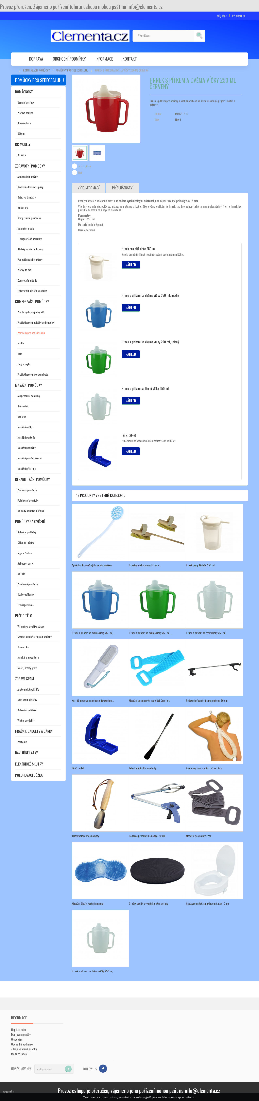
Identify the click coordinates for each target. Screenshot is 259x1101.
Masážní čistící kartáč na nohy (87, 903)
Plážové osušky (25, 113)
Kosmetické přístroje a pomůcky (34, 636)
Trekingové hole (25, 605)
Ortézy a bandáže (26, 197)
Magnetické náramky (30, 239)
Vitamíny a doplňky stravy (30, 626)
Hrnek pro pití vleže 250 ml (139, 248)
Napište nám (18, 1029)
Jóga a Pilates (24, 553)
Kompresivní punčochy (29, 218)
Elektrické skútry (29, 764)
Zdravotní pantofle (27, 280)
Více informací (89, 187)
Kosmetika (23, 647)
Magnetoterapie (25, 228)
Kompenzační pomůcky (36, 70)
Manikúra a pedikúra (28, 657)
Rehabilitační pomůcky (32, 479)
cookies (112, 1097)
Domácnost (24, 91)
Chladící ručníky (25, 542)
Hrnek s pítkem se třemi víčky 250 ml (145, 388)
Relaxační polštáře (26, 710)
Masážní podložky (26, 447)
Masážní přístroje (26, 468)
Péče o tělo (23, 615)
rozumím (8, 1091)
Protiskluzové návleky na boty (32, 374)
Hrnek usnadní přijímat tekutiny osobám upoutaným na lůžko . (153, 254)
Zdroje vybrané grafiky (24, 1049)
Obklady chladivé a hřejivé (30, 510)
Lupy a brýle (23, 364)
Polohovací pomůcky (27, 500)
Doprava (36, 59)
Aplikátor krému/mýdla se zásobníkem (92, 565)
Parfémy (22, 742)
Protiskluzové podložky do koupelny (35, 322)
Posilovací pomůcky (27, 584)
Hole (19, 353)
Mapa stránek (19, 1054)
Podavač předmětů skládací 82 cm (147, 836)
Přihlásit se (238, 15)
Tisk (80, 173)
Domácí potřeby (25, 102)
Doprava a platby (21, 1034)
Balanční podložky (26, 532)
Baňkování (22, 406)
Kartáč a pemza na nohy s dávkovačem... (93, 700)
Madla (20, 343)
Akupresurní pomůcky (28, 396)
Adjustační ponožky (27, 176)
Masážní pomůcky (28, 385)
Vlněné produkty (25, 720)
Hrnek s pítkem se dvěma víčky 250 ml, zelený (150, 342)
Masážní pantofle (26, 437)
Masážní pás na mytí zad (198, 836)
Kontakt (130, 59)
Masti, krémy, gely (26, 668)
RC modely (22, 144)
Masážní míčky (24, 427)
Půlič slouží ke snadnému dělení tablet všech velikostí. (149, 441)
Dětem (20, 133)
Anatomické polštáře (28, 689)
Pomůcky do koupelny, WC (31, 312)
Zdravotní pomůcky (30, 166)
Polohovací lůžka (29, 775)
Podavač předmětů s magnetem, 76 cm (206, 700)
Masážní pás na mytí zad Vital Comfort (149, 700)
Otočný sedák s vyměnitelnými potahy (148, 903)
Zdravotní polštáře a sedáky (32, 290)
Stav (157, 119)
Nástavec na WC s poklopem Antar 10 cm (207, 903)
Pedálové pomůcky (27, 490)
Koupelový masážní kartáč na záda (204, 768)
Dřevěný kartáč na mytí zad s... (145, 565)
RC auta (21, 155)
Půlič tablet (129, 435)
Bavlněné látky (26, 752)
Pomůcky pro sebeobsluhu (72, 70)
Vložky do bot (24, 270)
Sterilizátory (24, 123)
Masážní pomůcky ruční (29, 458)
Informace (104, 59)
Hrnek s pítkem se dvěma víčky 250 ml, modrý (150, 295)
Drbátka (21, 416)
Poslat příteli (84, 166)
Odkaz (158, 113)
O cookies (16, 1039)
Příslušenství (122, 187)
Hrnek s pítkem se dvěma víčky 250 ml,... (93, 633)
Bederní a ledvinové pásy (30, 187)
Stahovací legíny (25, 594)
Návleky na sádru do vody (30, 249)
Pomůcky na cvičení (30, 521)
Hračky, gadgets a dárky (34, 731)
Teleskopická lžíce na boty (142, 768)
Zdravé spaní (24, 678)
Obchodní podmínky (69, 59)
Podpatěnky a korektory (29, 259)
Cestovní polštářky (27, 699)
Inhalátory (22, 207)
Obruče (21, 573)
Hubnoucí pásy (25, 563)
